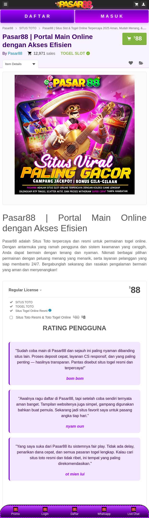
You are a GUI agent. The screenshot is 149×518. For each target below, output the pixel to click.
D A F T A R (37, 16)
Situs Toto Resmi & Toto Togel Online (50, 317)
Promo (15, 511)
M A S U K (112, 16)
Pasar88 (7, 28)
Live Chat (133, 511)
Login (45, 511)
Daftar (74, 511)
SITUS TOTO (27, 28)
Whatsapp (104, 511)
